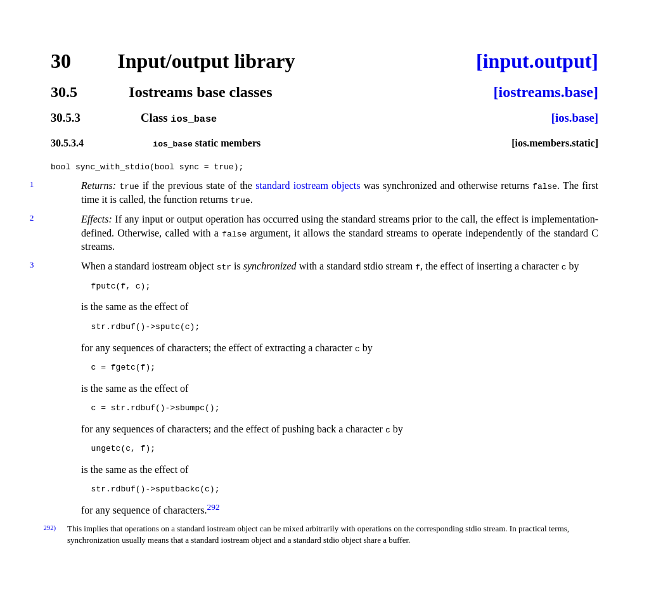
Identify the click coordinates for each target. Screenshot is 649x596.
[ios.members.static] (554, 143)
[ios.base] (574, 118)
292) (49, 527)
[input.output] (537, 61)
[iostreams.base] (545, 92)
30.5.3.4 (67, 143)
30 (61, 61)
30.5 (64, 92)
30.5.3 (65, 118)
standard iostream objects (307, 185)
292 (213, 506)
